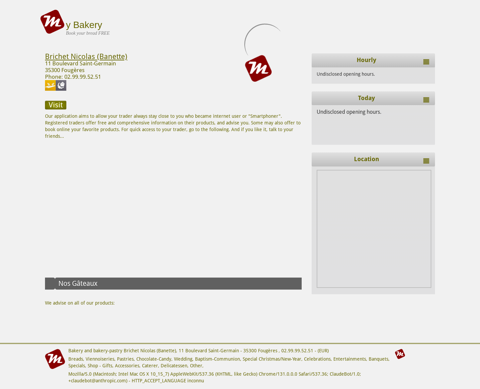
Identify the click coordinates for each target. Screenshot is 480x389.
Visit (56, 105)
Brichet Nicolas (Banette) (86, 56)
